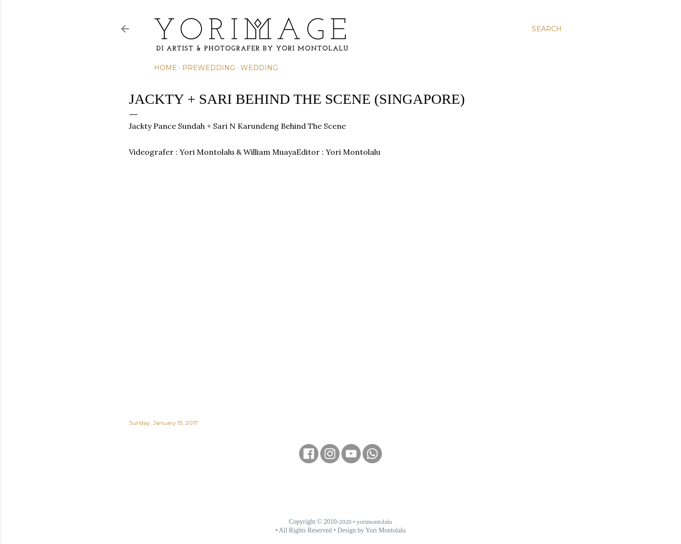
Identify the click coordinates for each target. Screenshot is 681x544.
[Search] (547, 28)
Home (165, 67)
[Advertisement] (340, 490)
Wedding (259, 67)
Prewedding (208, 67)
